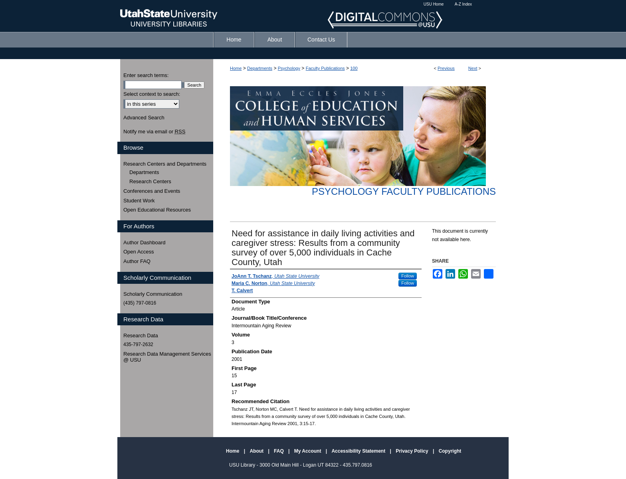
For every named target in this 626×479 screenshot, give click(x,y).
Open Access (138, 252)
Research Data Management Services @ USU (167, 357)
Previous (446, 68)
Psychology (289, 68)
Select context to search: (151, 94)
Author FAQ (137, 261)
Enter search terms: (145, 75)
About (257, 451)
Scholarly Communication (152, 294)
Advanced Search (143, 118)
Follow (407, 275)
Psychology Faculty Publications (404, 191)
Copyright (450, 451)
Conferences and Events (151, 191)
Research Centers (150, 181)
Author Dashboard (144, 242)
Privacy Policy (413, 451)
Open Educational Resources (157, 210)
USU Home (434, 4)
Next (472, 68)
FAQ (279, 451)
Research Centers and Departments (164, 164)
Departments (259, 68)
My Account (308, 451)
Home (236, 68)
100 (353, 68)
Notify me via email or (154, 132)
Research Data (140, 335)
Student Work (139, 201)
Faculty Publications (325, 68)
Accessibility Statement (358, 451)
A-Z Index (463, 4)
